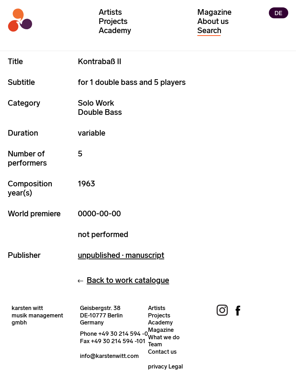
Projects (113, 21)
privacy (157, 366)
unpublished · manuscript (121, 255)
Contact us (162, 351)
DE (278, 12)
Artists (110, 12)
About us (213, 21)
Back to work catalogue (128, 280)
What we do (164, 337)
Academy (115, 30)
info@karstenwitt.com (109, 355)
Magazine (214, 12)
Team (155, 344)
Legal (175, 366)
